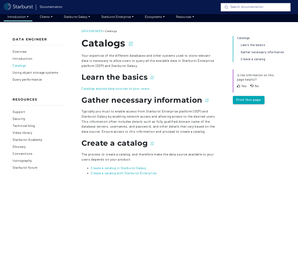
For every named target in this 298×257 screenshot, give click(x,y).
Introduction (23, 58)
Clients (45, 17)
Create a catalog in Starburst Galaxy (119, 168)
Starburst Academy (27, 140)
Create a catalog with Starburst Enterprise (123, 173)
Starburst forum (25, 167)
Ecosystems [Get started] (153, 17)
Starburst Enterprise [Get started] (116, 17)
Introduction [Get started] (16, 17)
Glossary (19, 146)
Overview (20, 51)
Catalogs (19, 65)
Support (19, 112)
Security (19, 119)
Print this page (248, 100)
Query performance (27, 79)
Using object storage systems (35, 72)
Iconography (22, 160)
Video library (22, 133)
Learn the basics (253, 45)
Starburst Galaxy (76, 17)
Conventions (23, 153)
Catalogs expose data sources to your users (115, 88)
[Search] (256, 7)
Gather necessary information (262, 52)
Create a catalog (253, 59)
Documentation (51, 7)
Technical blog (24, 126)
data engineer (91, 31)
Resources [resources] (183, 17)
